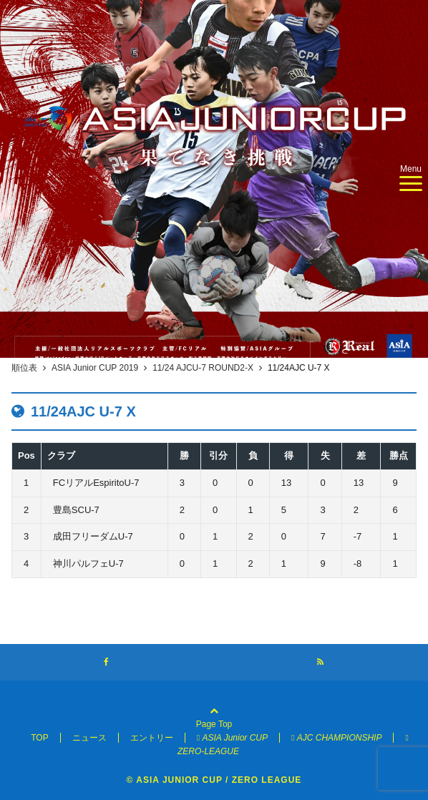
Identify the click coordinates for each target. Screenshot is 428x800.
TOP (39, 738)
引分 (218, 455)
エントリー (151, 738)
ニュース (89, 738)
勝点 (398, 455)
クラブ (61, 455)
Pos (26, 455)
